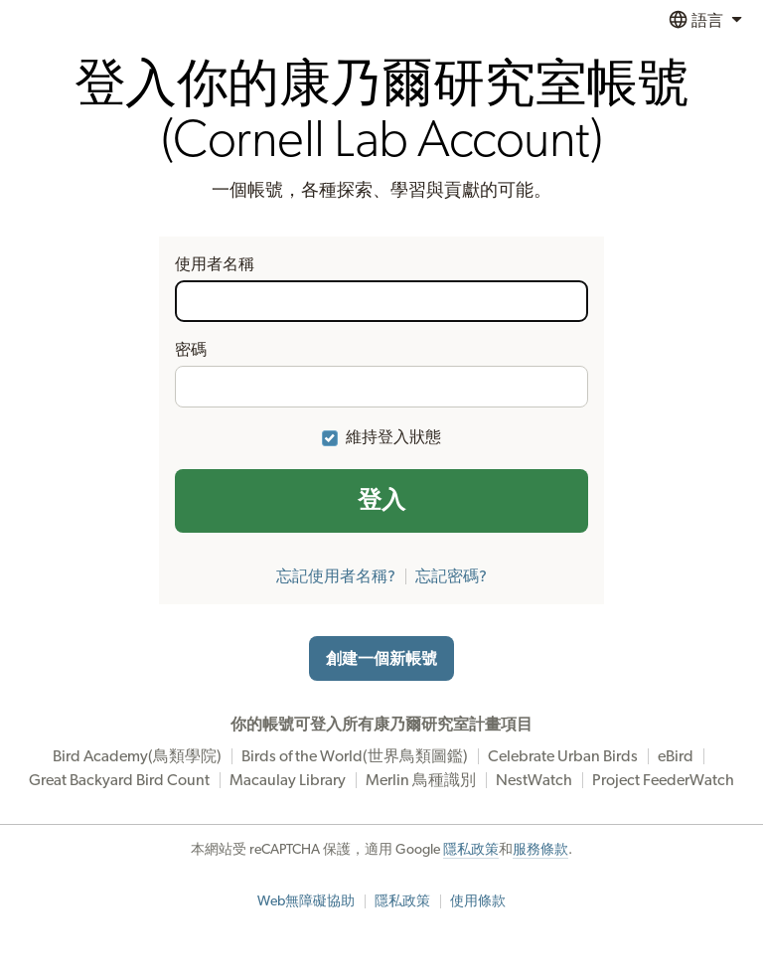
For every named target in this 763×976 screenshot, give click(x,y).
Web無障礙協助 (306, 901)
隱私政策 (471, 850)
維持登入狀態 (393, 437)
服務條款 (540, 850)
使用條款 (478, 901)
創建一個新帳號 (381, 659)
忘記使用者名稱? (335, 576)
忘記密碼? (451, 576)
